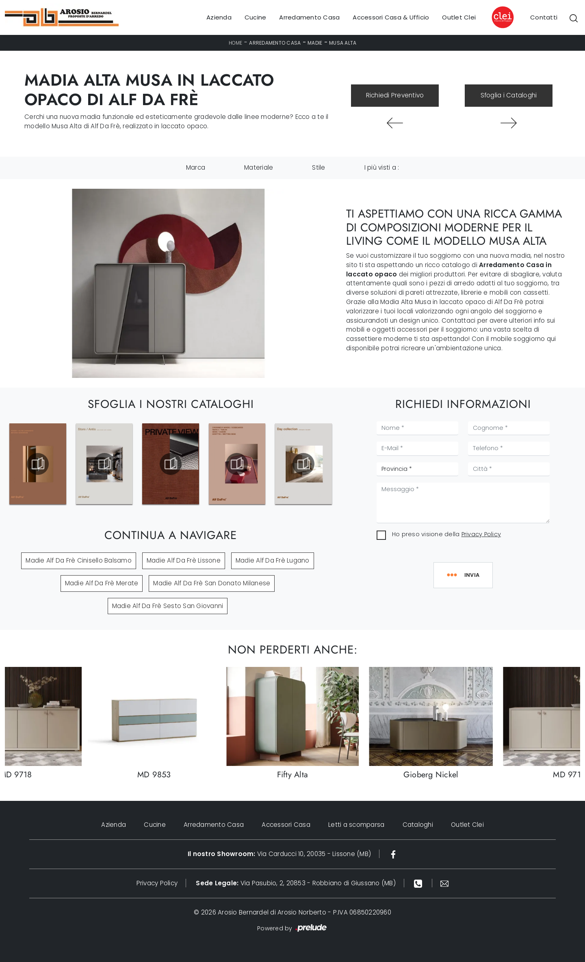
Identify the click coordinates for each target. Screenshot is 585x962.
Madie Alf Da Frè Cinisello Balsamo (79, 560)
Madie (315, 42)
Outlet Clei (459, 17)
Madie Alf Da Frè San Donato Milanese (211, 583)
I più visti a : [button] (381, 167)
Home (236, 42)
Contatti (543, 17)
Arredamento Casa (309, 17)
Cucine (255, 17)
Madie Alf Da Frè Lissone (184, 560)
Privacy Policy (481, 534)
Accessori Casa (286, 824)
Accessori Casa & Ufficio (391, 17)
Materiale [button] (258, 167)
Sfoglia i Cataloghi (509, 95)
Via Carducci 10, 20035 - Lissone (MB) (279, 854)
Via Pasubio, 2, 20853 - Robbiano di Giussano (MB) (296, 883)
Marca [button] (195, 167)
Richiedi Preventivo (395, 95)
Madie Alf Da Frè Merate (102, 583)
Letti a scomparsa (356, 824)
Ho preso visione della (446, 534)
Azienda (219, 17)
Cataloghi (418, 824)
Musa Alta (342, 42)
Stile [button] (318, 167)
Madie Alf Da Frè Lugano (273, 560)
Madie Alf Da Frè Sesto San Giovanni (167, 606)
